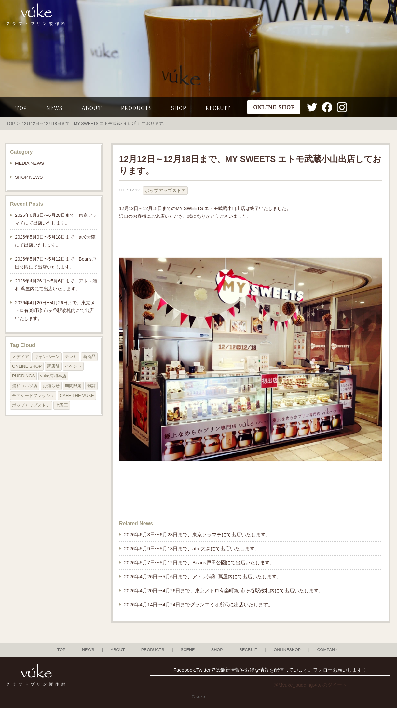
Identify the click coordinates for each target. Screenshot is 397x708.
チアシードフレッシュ (33, 395)
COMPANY (327, 650)
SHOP (179, 108)
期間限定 (73, 385)
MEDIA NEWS (29, 163)
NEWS (54, 108)
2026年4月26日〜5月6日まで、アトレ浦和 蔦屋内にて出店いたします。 (202, 576)
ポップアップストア (165, 190)
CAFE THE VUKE (77, 395)
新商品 (89, 356)
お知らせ (51, 385)
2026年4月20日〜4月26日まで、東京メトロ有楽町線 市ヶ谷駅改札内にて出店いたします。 (223, 590)
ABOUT (92, 108)
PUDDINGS (23, 376)
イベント (73, 366)
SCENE (188, 650)
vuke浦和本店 (53, 376)
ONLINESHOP (287, 650)
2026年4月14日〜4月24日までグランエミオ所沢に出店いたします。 (198, 604)
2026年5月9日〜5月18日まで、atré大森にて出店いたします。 (191, 548)
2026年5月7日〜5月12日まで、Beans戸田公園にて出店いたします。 (199, 562)
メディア (20, 356)
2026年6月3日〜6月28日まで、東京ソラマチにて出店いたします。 (197, 534)
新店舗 (53, 366)
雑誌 (91, 385)
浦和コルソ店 (24, 385)
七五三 (61, 405)
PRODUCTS (136, 108)
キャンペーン (47, 356)
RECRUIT (218, 108)
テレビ (71, 356)
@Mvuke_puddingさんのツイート (310, 685)
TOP (21, 108)
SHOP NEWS (29, 177)
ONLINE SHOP (27, 366)
